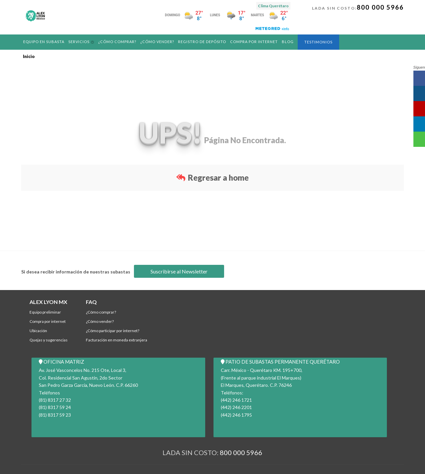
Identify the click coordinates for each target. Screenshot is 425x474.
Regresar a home (212, 177)
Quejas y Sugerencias (49, 339)
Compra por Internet (255, 41)
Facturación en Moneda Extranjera (116, 339)
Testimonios (320, 42)
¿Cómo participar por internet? (112, 330)
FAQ (91, 302)
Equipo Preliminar (45, 312)
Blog (289, 41)
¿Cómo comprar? (118, 41)
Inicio (29, 56)
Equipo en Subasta (44, 41)
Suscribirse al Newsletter (179, 271)
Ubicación (38, 330)
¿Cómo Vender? (158, 41)
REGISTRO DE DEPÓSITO (203, 41)
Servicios (79, 41)
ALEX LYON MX (48, 302)
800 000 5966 (380, 7)
